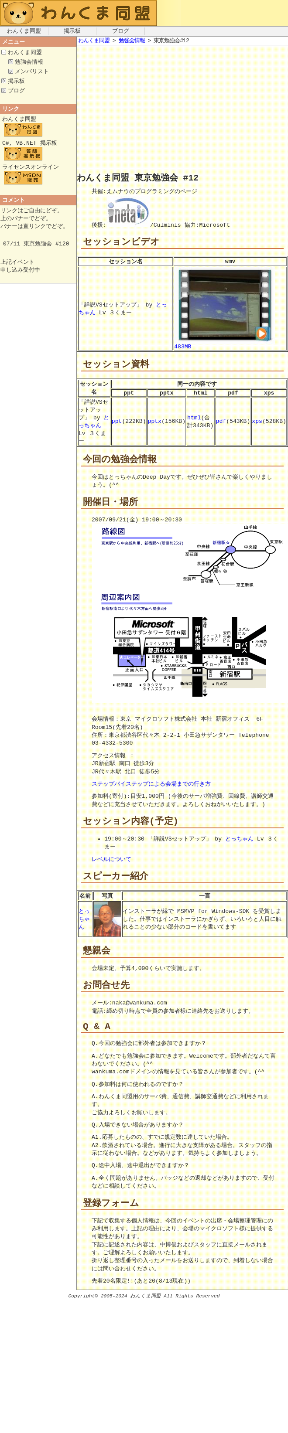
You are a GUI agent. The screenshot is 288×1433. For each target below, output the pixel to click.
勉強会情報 (29, 63)
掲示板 (72, 31)
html (194, 422)
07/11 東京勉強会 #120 (36, 251)
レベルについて (111, 867)
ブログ (120, 31)
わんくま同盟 (24, 31)
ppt (117, 427)
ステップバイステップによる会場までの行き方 (151, 792)
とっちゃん (94, 427)
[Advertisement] (163, 111)
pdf (221, 427)
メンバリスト (32, 73)
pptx (154, 427)
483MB (224, 345)
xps (257, 427)
